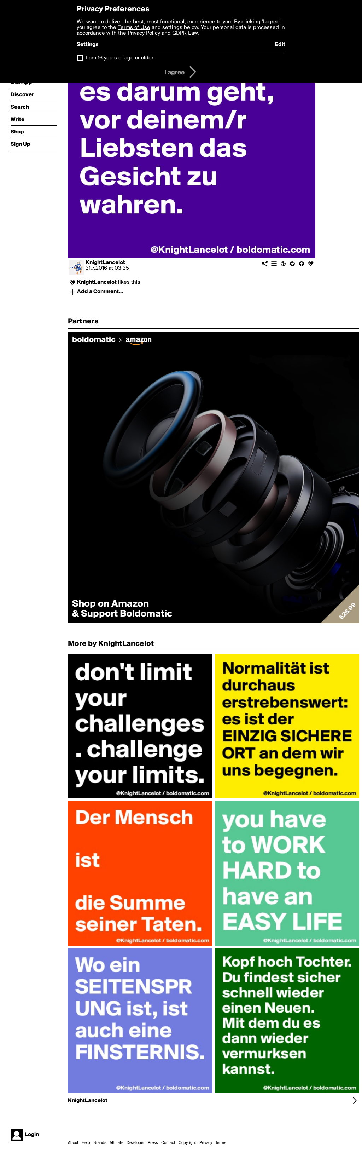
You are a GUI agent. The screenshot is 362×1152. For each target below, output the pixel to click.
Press (153, 1143)
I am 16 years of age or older (119, 58)
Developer (136, 1143)
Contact (168, 1143)
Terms (220, 1143)
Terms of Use (134, 27)
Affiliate (116, 1143)
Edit (280, 44)
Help (86, 1143)
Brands (99, 1143)
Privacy (205, 1143)
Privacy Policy (144, 33)
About (73, 1143)
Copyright (187, 1143)
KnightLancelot (105, 262)
